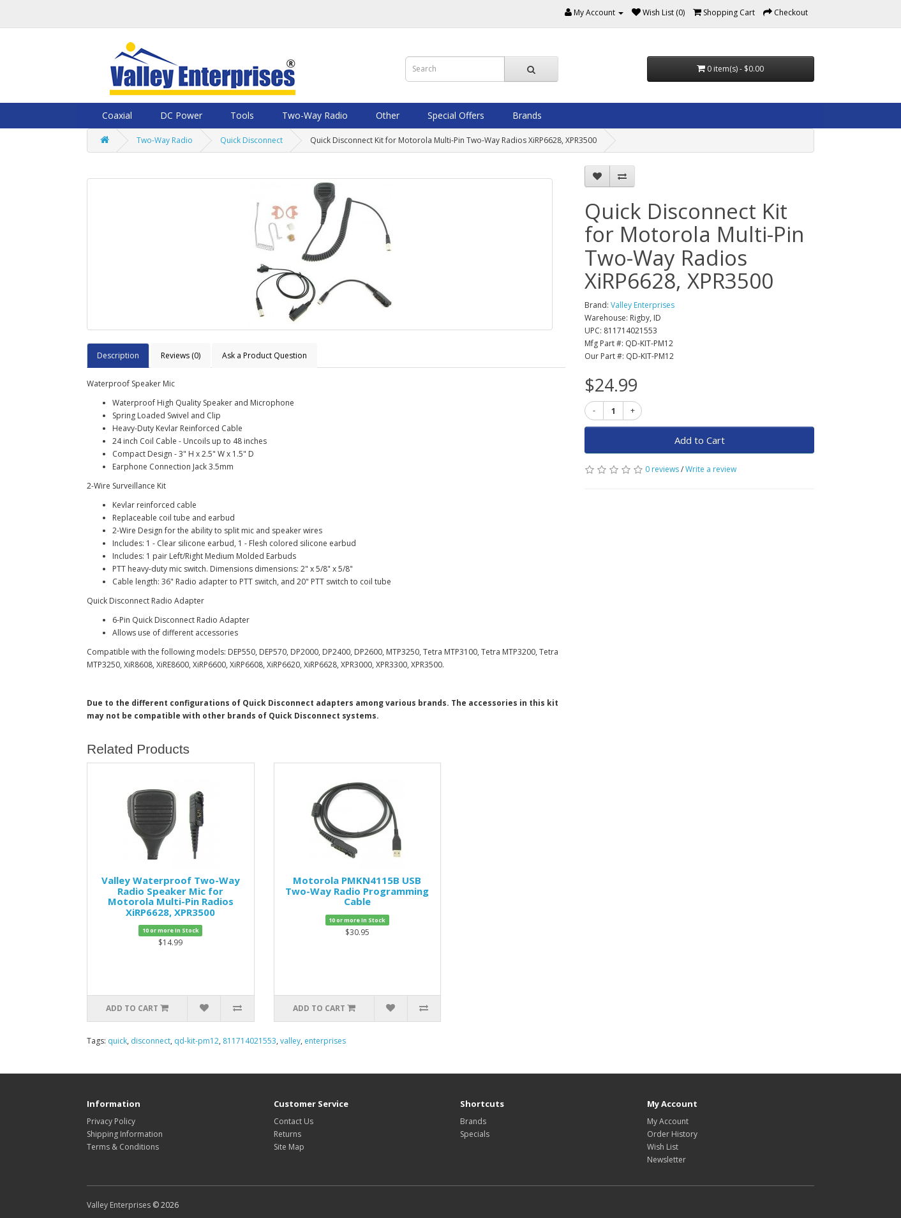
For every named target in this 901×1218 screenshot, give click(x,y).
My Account (668, 1121)
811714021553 (249, 1040)
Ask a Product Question (264, 355)
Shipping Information (125, 1134)
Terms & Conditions (123, 1146)
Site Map (289, 1146)
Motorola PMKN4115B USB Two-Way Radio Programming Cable (357, 891)
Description (118, 355)
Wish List (662, 1146)
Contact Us (293, 1121)
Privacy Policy (111, 1121)
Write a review (710, 469)
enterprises (325, 1040)
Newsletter (666, 1159)
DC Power (180, 115)
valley (290, 1040)
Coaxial (116, 115)
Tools (241, 115)
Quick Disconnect (251, 140)
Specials (474, 1134)
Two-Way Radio (313, 115)
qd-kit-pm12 (196, 1040)
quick (117, 1040)
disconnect (150, 1040)
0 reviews (662, 469)
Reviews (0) (180, 355)
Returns (287, 1134)
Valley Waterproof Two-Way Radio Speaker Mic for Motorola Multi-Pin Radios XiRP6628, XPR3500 (170, 896)
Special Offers (454, 115)
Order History (672, 1134)
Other (386, 115)
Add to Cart (699, 440)
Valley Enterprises (642, 305)
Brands (526, 115)
